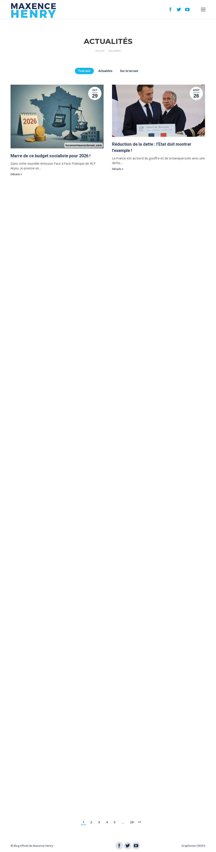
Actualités (105, 71)
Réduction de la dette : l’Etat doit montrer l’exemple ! (151, 147)
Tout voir (84, 71)
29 (132, 822)
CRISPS (200, 846)
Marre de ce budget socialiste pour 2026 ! (50, 155)
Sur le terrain (129, 71)
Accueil (99, 51)
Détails (15, 174)
